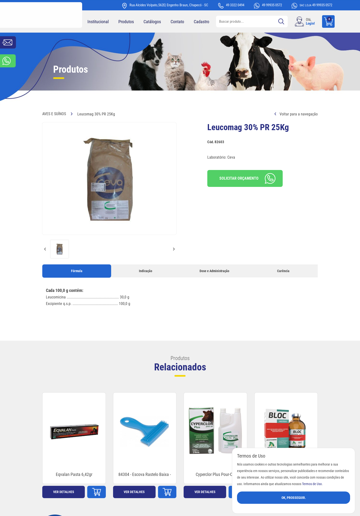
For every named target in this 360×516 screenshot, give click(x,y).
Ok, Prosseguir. (293, 497)
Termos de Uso (312, 484)
